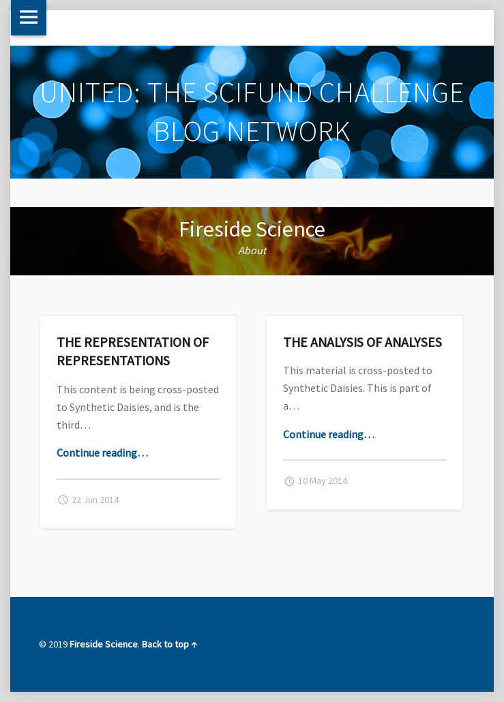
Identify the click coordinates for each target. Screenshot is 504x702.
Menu (28, 17)
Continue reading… (102, 452)
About (252, 250)
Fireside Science (252, 229)
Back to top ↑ (169, 644)
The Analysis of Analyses (362, 341)
